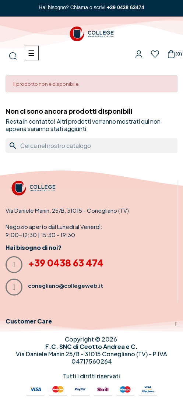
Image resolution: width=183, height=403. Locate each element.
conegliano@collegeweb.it (65, 285)
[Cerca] (91, 145)
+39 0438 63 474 (65, 263)
